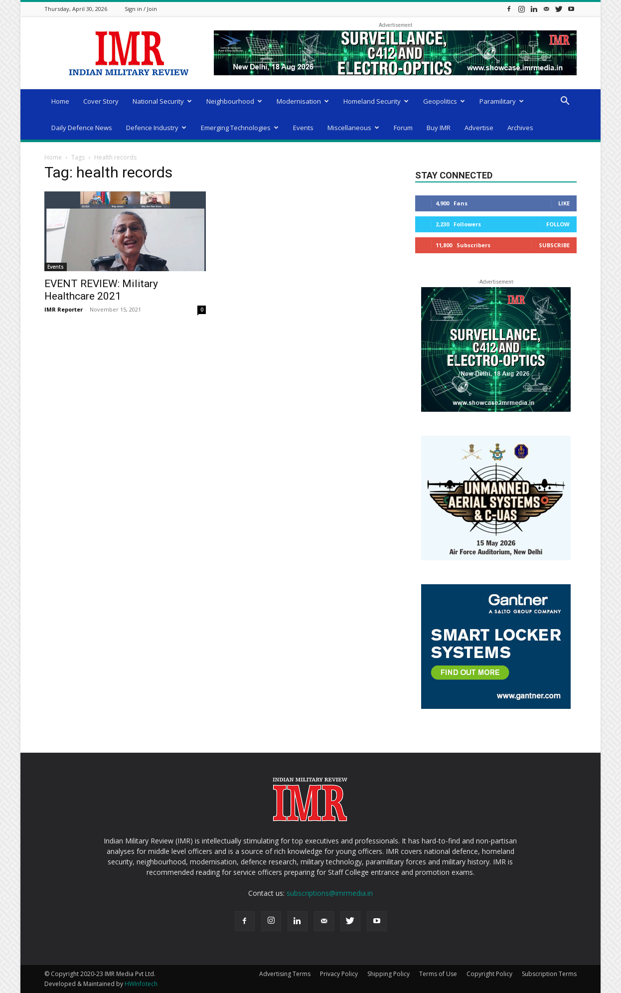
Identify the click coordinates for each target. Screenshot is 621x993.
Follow (558, 224)
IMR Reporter (63, 309)
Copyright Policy (489, 974)
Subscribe (554, 245)
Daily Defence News (81, 127)
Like (564, 203)
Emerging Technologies (240, 127)
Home (60, 101)
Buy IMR (439, 127)
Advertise (479, 127)
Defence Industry (156, 127)
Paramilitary (501, 101)
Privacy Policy (339, 974)
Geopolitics (444, 101)
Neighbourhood (234, 101)
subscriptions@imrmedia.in (330, 893)
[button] (565, 102)
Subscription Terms (549, 974)
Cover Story (101, 101)
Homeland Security (376, 101)
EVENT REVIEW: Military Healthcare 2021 (101, 290)
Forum (403, 127)
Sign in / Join (141, 8)
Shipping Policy (388, 974)
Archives (520, 127)
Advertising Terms (284, 974)
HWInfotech (141, 984)
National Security (162, 101)
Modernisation (303, 101)
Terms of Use (438, 974)
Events (303, 127)
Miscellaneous (353, 127)
